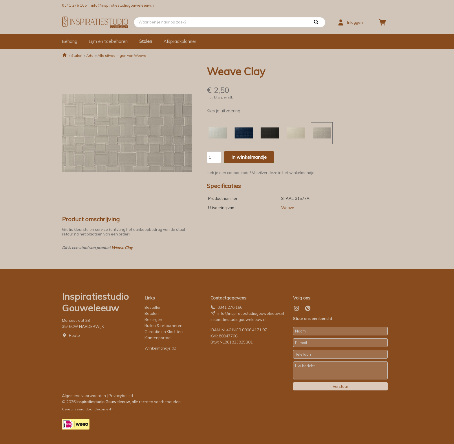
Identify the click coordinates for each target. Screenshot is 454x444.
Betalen (151, 313)
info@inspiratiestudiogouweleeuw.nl (123, 5)
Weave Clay (122, 247)
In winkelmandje (249, 157)
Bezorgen (153, 319)
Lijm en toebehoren (108, 41)
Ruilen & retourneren (163, 325)
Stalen (145, 41)
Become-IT (103, 409)
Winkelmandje (160, 348)
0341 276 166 (74, 5)
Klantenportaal (157, 337)
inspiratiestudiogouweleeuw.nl (238, 319)
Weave (287, 207)
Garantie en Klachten (164, 331)
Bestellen (153, 307)
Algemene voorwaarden (84, 395)
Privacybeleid (121, 395)
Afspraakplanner (180, 41)
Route (74, 335)
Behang (69, 41)
